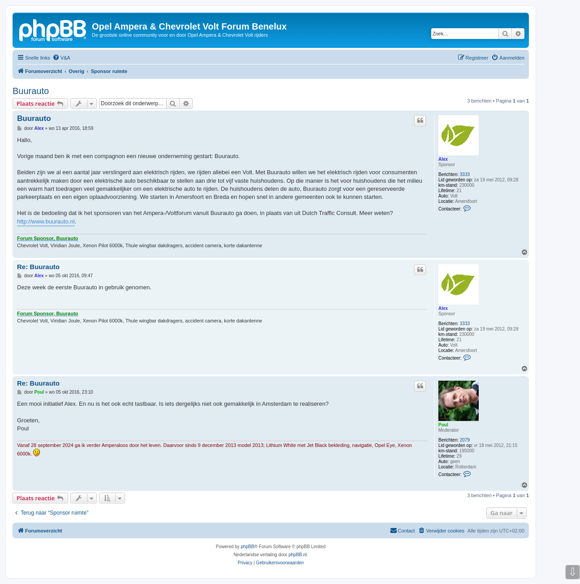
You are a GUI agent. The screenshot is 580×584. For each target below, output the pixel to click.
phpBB (247, 546)
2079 (465, 440)
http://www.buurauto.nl (46, 221)
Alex (443, 159)
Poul (443, 424)
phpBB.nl (298, 554)
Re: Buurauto (38, 267)
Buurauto (31, 91)
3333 (465, 174)
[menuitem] (61, 57)
